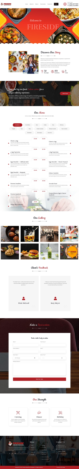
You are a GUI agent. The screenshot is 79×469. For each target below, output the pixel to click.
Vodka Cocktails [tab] (40, 128)
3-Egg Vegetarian (15, 152)
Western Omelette (15, 183)
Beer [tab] (37, 124)
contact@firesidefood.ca (62, 453)
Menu (36, 4)
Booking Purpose (16, 361)
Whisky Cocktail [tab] (52, 128)
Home (26, 4)
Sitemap (32, 454)
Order (56, 4)
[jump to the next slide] (74, 26)
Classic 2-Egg (52, 141)
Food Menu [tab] (27, 124)
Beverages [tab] (39, 132)
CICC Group (62, 467)
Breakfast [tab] (17, 124)
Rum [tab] (53, 124)
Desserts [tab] (50, 132)
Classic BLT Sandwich (16, 204)
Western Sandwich (15, 194)
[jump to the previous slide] (4, 26)
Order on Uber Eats (45, 456)
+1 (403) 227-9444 (72, 4)
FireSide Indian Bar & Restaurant (28, 467)
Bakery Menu (44, 449)
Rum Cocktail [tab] (64, 128)
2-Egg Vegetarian (53, 152)
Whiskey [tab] (61, 124)
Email (41, 348)
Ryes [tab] (22, 128)
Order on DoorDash (45, 459)
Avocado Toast (53, 183)
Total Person (43, 341)
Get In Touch (65, 93)
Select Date (15, 354)
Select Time (43, 354)
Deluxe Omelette (54, 173)
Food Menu (44, 447)
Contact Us (49, 4)
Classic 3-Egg (14, 141)
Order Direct (44, 454)
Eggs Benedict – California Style (19, 162)
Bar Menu (43, 445)
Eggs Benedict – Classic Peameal (58, 162)
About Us (32, 4)
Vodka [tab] (45, 124)
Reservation (43, 4)
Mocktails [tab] (29, 132)
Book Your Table (39, 379)
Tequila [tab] (13, 128)
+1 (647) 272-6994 (72, 5)
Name (14, 341)
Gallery (32, 449)
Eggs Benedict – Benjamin (17, 172)
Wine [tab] (30, 128)
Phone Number (16, 348)
